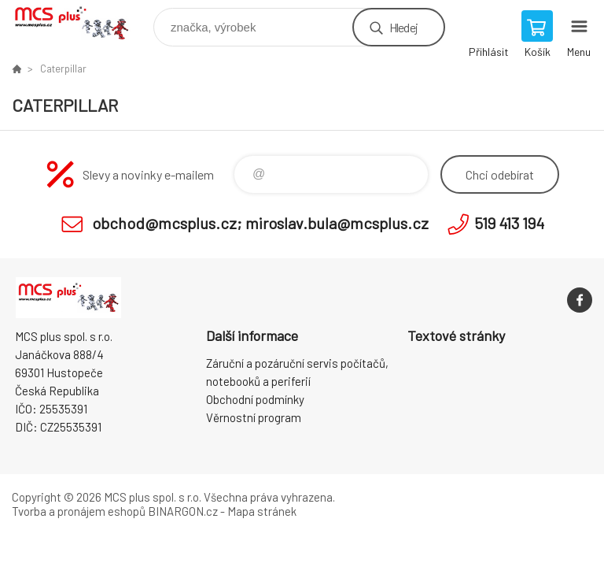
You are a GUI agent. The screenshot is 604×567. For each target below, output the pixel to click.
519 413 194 (509, 222)
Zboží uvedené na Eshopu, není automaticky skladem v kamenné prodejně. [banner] (81, 23)
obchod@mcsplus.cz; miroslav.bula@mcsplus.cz (260, 222)
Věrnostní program (253, 417)
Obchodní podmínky (255, 399)
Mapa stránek (261, 511)
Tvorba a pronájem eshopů (78, 511)
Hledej (403, 27)
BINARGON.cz (183, 511)
